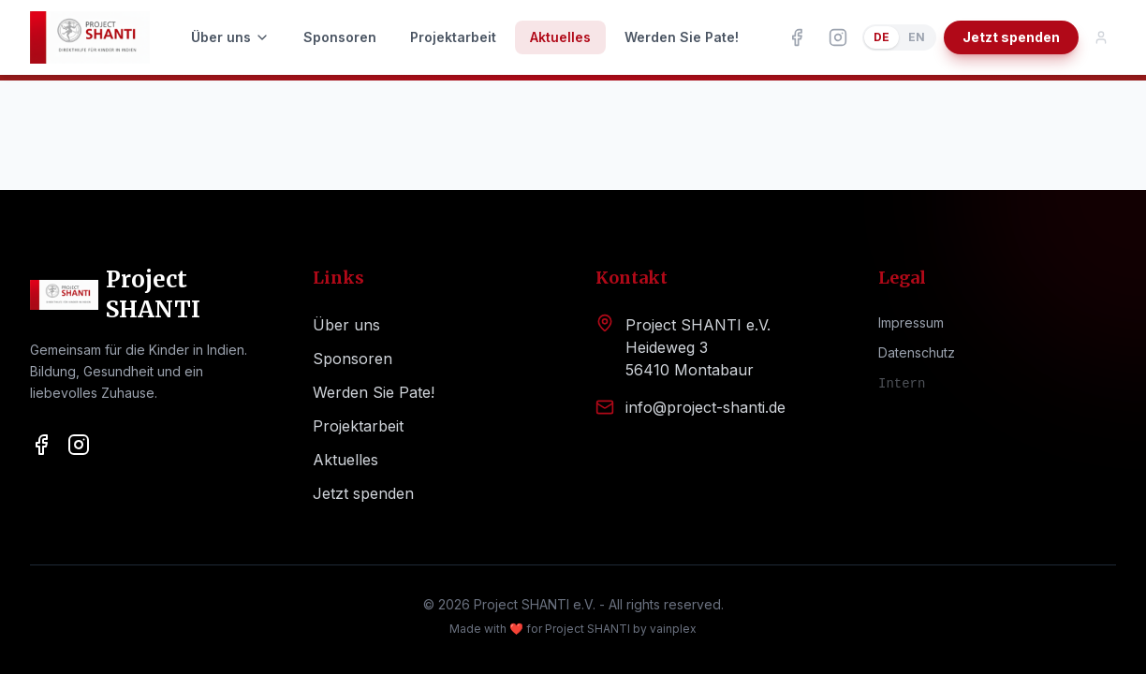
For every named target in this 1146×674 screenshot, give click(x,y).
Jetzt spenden (1011, 37)
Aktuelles (560, 37)
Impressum (911, 322)
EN (916, 37)
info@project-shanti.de (705, 407)
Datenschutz (916, 352)
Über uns (230, 37)
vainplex (673, 629)
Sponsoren (339, 37)
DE (881, 37)
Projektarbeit (453, 37)
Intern (901, 383)
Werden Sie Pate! (681, 37)
